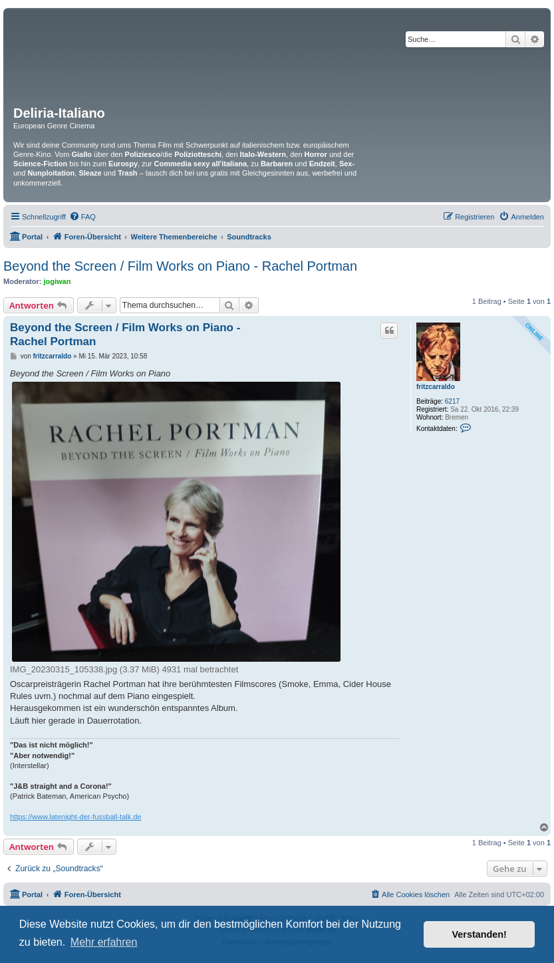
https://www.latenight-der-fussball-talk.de (75, 817)
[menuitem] (82, 217)
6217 (452, 401)
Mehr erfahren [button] (104, 942)
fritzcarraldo (435, 386)
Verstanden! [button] (479, 934)
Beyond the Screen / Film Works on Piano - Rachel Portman (180, 266)
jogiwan (57, 281)
